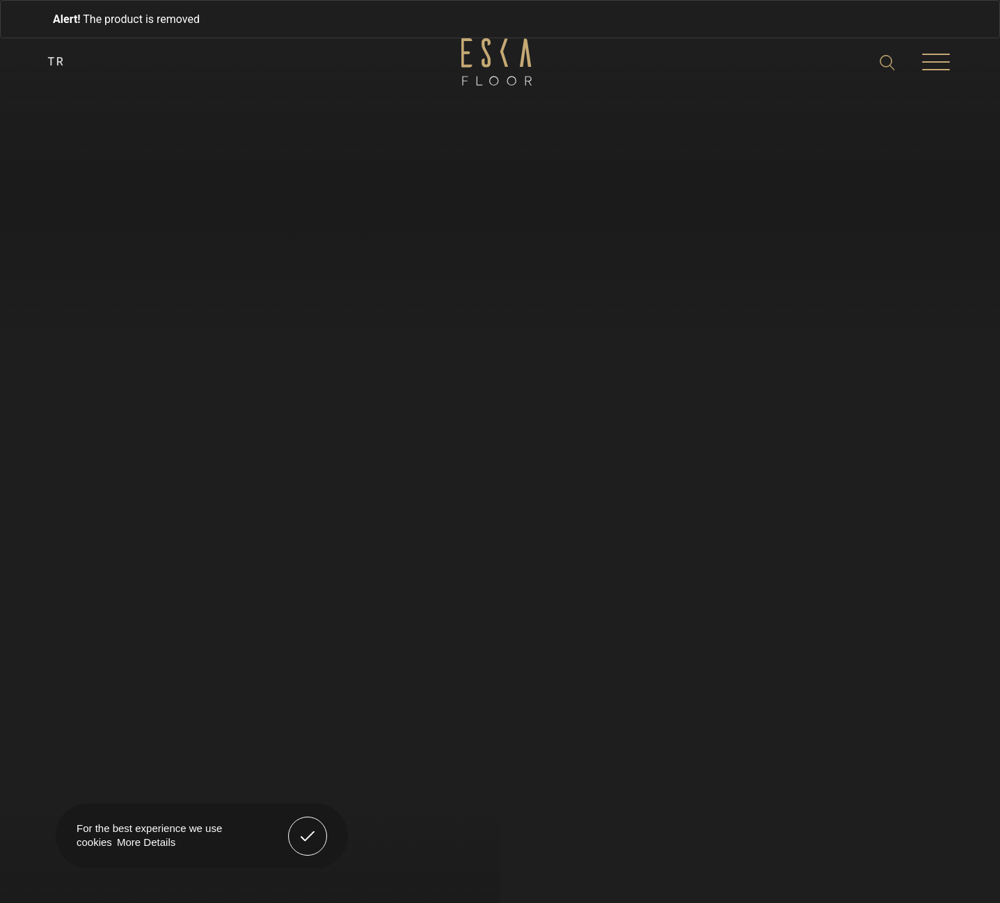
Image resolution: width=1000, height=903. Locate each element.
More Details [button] (146, 842)
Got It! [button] (307, 825)
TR (56, 61)
